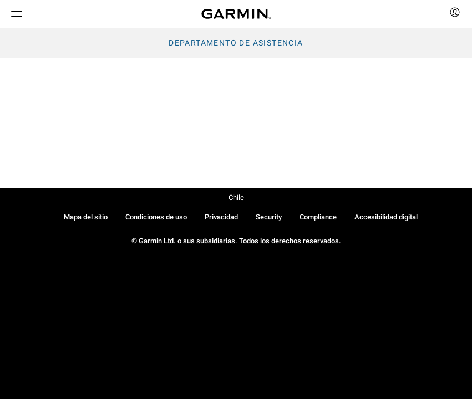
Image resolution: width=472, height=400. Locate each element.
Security (269, 217)
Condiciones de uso (156, 217)
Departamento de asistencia (236, 42)
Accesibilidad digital (386, 217)
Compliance (318, 217)
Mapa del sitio (86, 217)
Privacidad (221, 217)
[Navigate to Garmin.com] (236, 14)
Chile (236, 197)
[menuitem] (454, 14)
